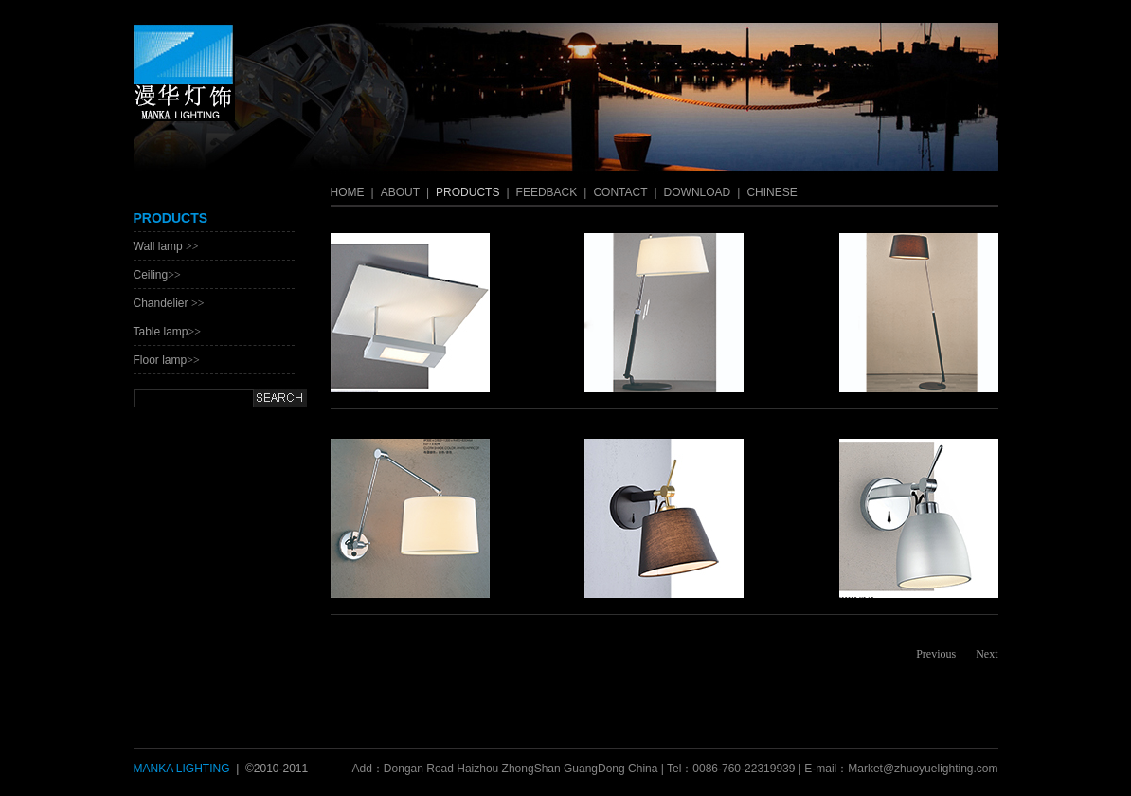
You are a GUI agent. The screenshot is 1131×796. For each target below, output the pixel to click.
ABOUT (400, 192)
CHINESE (771, 192)
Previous (936, 653)
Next (986, 653)
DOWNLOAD (697, 192)
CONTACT (620, 192)
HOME (348, 192)
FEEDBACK (547, 192)
